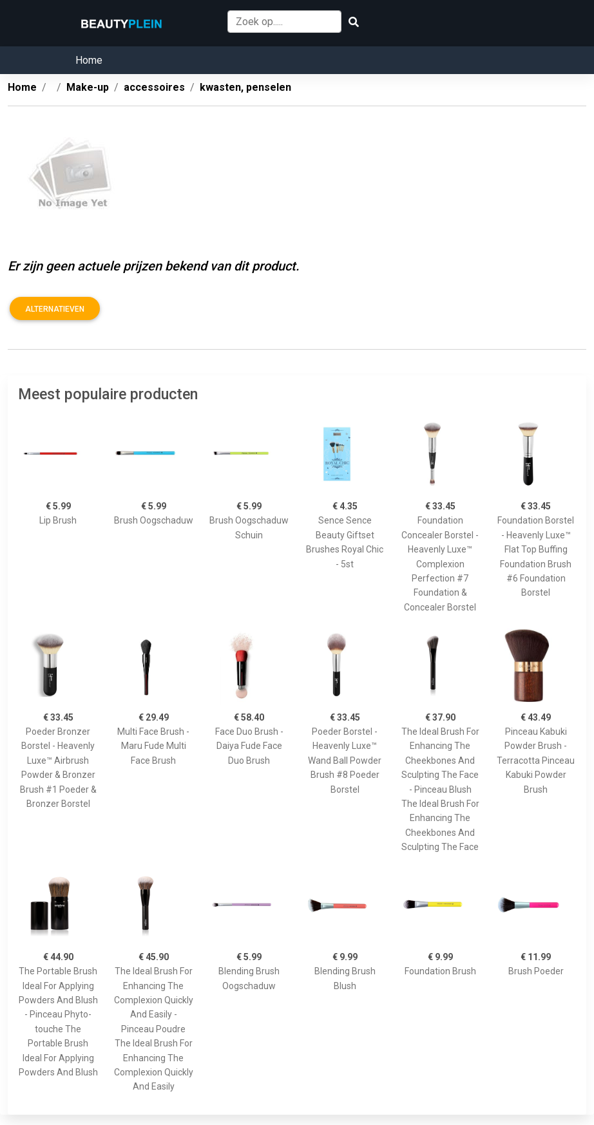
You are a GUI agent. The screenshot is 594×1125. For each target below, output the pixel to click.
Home (88, 60)
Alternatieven (54, 309)
